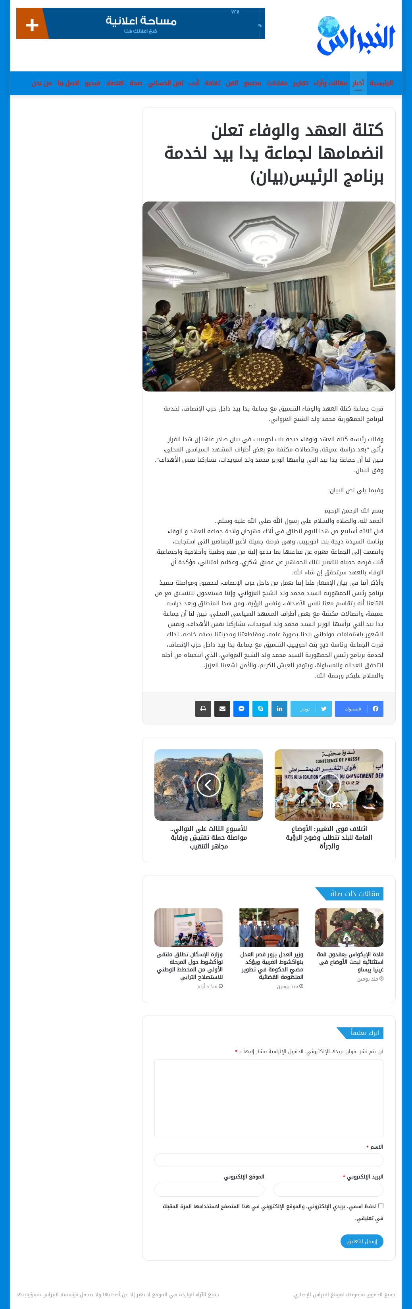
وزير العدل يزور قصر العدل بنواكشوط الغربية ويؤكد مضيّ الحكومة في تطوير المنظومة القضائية (271, 966)
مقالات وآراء (330, 83)
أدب (194, 83)
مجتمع (252, 83)
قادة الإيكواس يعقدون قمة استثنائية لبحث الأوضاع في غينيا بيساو (350, 962)
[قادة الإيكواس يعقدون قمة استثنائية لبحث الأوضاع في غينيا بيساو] (349, 927)
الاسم (375, 1147)
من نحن (42, 83)
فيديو (92, 83)
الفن (232, 83)
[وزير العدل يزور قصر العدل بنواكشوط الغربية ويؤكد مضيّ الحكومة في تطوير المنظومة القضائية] (269, 927)
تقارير (300, 83)
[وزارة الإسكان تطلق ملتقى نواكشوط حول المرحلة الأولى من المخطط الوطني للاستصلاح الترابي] (188, 927)
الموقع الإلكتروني (244, 1177)
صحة (135, 83)
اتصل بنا (68, 83)
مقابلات (277, 83)
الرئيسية (381, 83)
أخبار (358, 83)
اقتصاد (115, 83)
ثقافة (212, 83)
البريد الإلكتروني (363, 1177)
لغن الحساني (165, 83)
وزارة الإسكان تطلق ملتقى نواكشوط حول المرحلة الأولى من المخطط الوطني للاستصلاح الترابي (189, 966)
